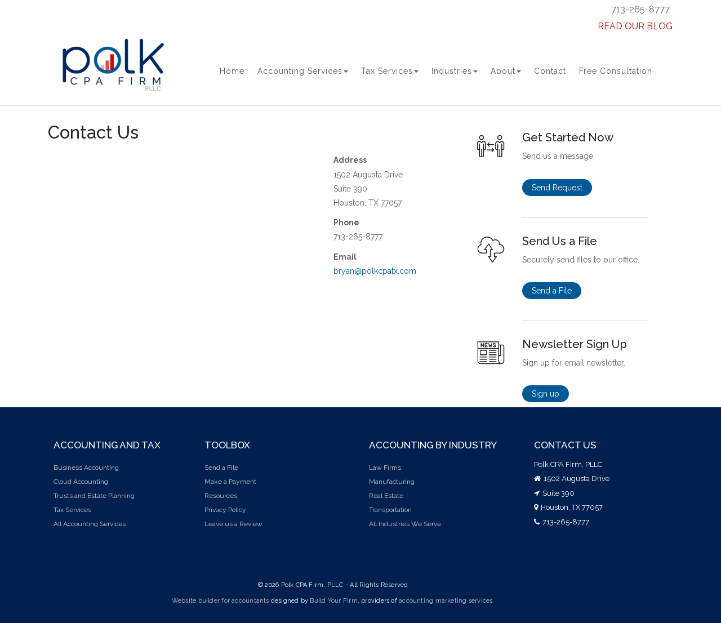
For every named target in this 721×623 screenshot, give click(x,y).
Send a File (552, 290)
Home (232, 70)
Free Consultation (615, 70)
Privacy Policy (225, 510)
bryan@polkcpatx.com (374, 270)
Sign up (545, 393)
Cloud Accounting (81, 482)
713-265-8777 (640, 9)
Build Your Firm (333, 600)
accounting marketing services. (447, 600)
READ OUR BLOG (635, 26)
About (506, 70)
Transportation (390, 510)
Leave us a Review (233, 524)
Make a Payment (230, 482)
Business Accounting (86, 467)
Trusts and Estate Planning (94, 496)
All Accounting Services (90, 524)
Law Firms (385, 467)
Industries (454, 70)
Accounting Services (302, 70)
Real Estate (386, 496)
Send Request (557, 187)
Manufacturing (392, 482)
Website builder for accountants (220, 600)
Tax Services (390, 70)
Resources (220, 496)
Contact (550, 70)
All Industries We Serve (405, 524)
